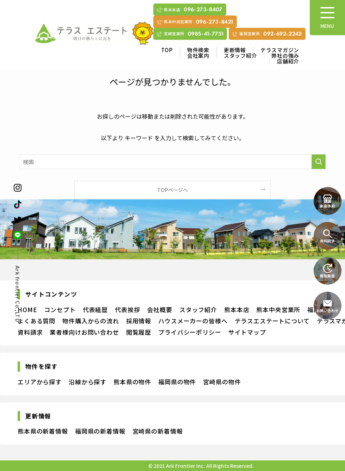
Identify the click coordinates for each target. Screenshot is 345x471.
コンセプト (59, 309)
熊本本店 (236, 309)
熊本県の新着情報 (43, 431)
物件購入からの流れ (90, 320)
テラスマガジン (279, 50)
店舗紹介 (288, 61)
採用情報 (138, 320)
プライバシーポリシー (189, 332)
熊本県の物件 (132, 381)
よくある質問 (36, 320)
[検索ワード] (173, 161)
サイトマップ (247, 332)
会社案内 (198, 55)
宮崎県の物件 (222, 381)
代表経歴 (95, 309)
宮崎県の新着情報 (158, 431)
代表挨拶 (127, 309)
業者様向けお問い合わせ (84, 332)
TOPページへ (172, 189)
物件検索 (198, 50)
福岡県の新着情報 (100, 431)
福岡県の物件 (177, 381)
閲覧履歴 (138, 332)
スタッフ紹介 (240, 55)
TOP (167, 50)
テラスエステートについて (272, 320)
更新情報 (235, 50)
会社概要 (159, 309)
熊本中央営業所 (278, 309)
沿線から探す (87, 381)
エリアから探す (40, 381)
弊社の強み (285, 55)
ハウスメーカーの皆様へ (192, 320)
